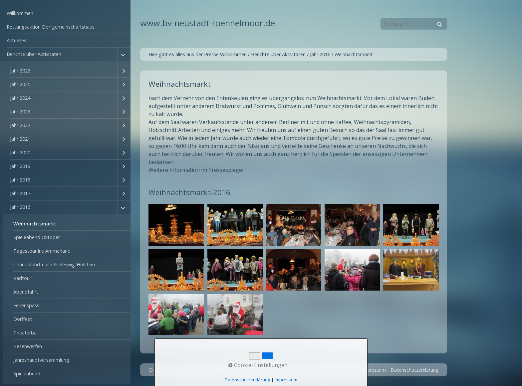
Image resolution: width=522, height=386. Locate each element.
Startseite (323, 370)
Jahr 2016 (20, 207)
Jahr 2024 (20, 98)
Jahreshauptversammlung (41, 360)
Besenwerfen (27, 346)
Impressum (373, 370)
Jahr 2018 (20, 180)
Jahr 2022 (20, 125)
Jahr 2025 (20, 84)
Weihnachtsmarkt (34, 223)
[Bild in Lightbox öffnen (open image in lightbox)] (176, 225)
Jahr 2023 (20, 111)
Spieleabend (26, 373)
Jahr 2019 (20, 166)
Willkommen (20, 13)
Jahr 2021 (20, 139)
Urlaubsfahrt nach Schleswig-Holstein (54, 264)
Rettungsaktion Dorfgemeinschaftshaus (51, 27)
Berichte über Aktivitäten (34, 54)
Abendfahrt (25, 292)
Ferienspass (26, 305)
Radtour (22, 278)
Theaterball (26, 332)
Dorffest (22, 319)
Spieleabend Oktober (36, 237)
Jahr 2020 (20, 152)
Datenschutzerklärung (415, 370)
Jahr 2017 (20, 193)
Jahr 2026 (20, 70)
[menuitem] (65, 13)
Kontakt (348, 370)
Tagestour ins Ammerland (42, 251)
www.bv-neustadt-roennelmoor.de (207, 23)
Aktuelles (16, 40)
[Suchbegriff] (414, 24)
